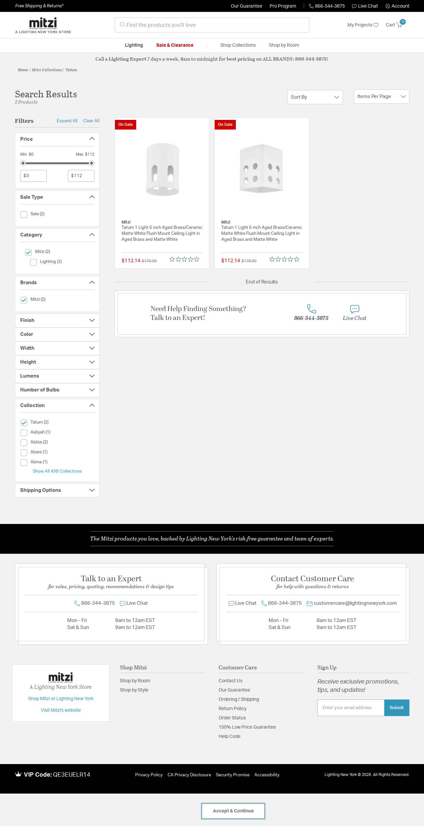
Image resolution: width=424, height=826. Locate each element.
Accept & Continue (233, 811)
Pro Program (283, 6)
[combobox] (212, 25)
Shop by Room (135, 681)
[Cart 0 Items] (397, 25)
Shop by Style (134, 690)
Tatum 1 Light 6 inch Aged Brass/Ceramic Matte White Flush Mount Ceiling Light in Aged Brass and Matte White (162, 234)
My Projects (363, 25)
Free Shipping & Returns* (39, 6)
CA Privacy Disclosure (189, 775)
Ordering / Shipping (239, 699)
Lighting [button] (134, 45)
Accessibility (267, 775)
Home (23, 70)
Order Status (232, 718)
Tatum (71, 70)
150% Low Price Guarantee (247, 727)
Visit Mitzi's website (61, 710)
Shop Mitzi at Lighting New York (60, 699)
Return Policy (232, 708)
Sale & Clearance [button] (174, 45)
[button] (397, 6)
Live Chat (365, 6)
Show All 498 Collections (57, 471)
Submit (397, 707)
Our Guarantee (246, 6)
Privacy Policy (149, 775)
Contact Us (230, 681)
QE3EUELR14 (71, 775)
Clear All (91, 121)
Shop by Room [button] (284, 45)
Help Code (229, 736)
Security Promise (232, 775)
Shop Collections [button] (238, 45)
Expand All (67, 121)
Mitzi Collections (47, 70)
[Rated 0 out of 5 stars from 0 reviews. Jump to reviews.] (186, 259)
